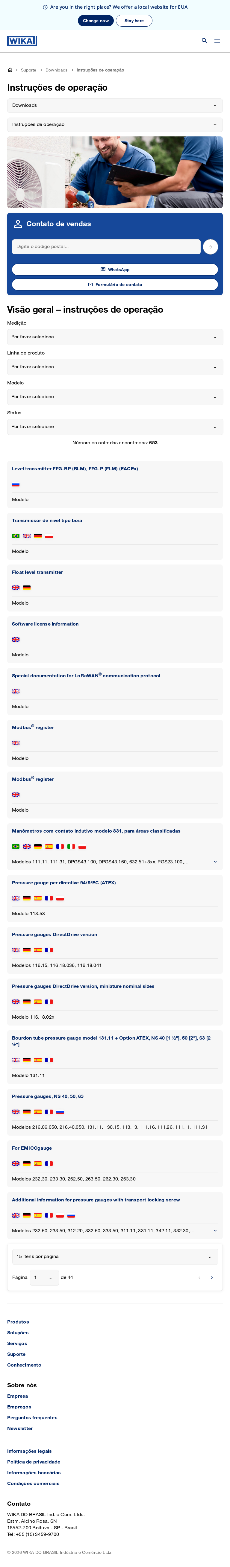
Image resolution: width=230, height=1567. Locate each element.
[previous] (199, 1277)
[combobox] (115, 337)
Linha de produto (26, 353)
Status (14, 413)
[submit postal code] (210, 246)
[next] (212, 1277)
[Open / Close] (217, 41)
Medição (17, 323)
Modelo (15, 383)
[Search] (106, 247)
